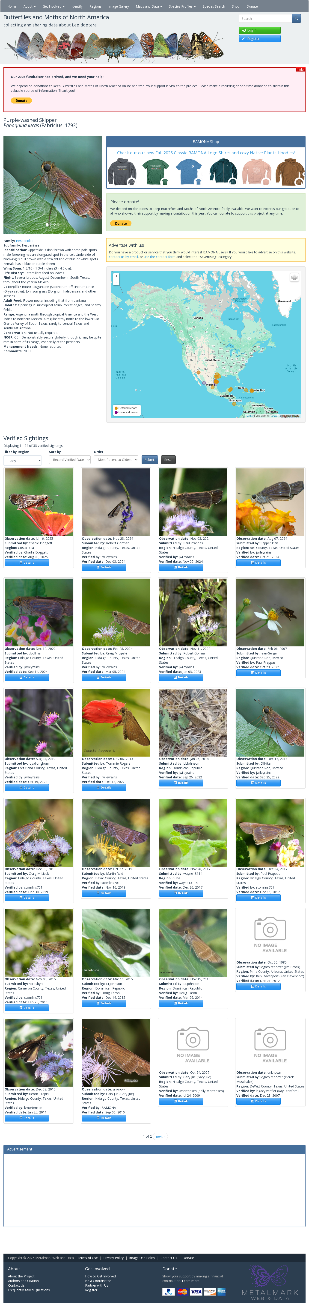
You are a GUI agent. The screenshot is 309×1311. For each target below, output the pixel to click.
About (30, 6)
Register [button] (250, 38)
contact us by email (123, 257)
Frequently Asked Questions (29, 1290)
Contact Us (168, 1258)
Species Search (214, 6)
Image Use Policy (142, 1258)
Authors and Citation (23, 1281)
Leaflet (249, 416)
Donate (252, 6)
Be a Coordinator (98, 1281)
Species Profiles (182, 6)
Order (98, 452)
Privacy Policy (113, 1258)
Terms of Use (87, 1258)
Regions (95, 6)
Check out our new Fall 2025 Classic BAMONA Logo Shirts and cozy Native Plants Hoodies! (206, 152)
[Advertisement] (154, 1190)
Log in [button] (249, 30)
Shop (236, 6)
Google (273, 416)
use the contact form (159, 257)
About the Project (21, 1276)
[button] (10, 185)
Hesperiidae (24, 240)
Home (12, 6)
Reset (168, 459)
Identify (77, 6)
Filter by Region (16, 452)
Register (91, 1290)
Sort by (55, 452)
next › (160, 1136)
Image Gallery (118, 6)
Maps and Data (149, 6)
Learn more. (191, 1281)
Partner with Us (96, 1285)
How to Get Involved (100, 1276)
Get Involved (54, 6)
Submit (150, 459)
